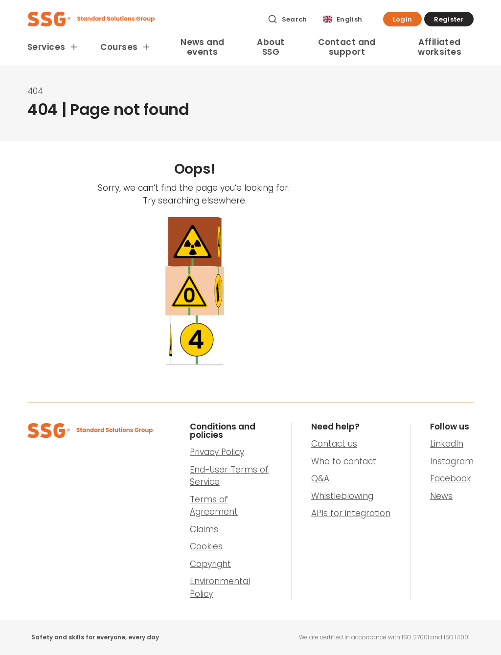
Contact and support (347, 47)
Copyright (210, 564)
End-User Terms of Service (229, 476)
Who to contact (343, 461)
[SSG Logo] (142, 19)
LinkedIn (446, 444)
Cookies (206, 546)
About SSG (270, 47)
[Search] (287, 19)
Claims (204, 529)
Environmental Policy (220, 587)
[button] (402, 19)
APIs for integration (350, 513)
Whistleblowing (342, 496)
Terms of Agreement (214, 506)
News (441, 496)
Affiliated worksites (439, 47)
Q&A (320, 478)
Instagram (452, 461)
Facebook (450, 478)
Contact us (334, 444)
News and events (202, 47)
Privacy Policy (217, 452)
